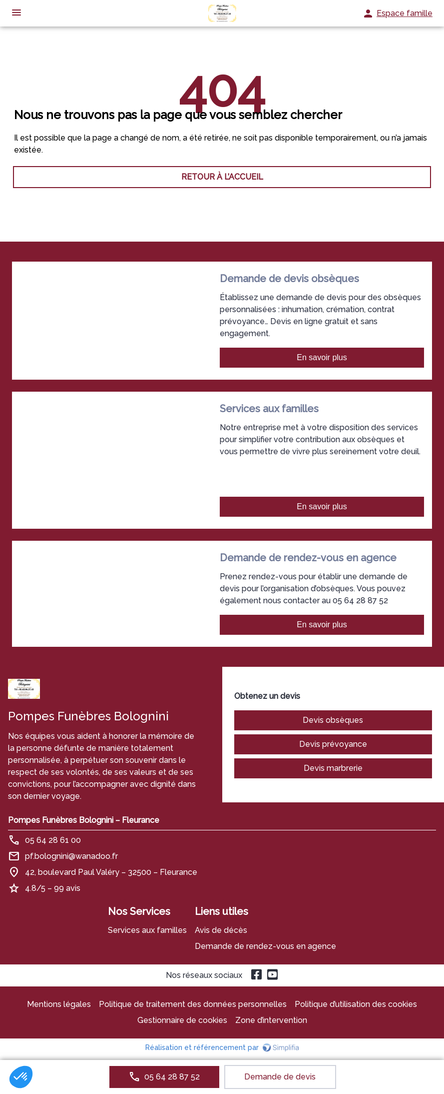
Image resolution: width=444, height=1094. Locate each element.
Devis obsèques (333, 720)
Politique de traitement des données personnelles (193, 1004)
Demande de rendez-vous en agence (265, 946)
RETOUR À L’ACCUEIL (222, 177)
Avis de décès (221, 930)
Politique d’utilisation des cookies (356, 1004)
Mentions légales (59, 1004)
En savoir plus (322, 357)
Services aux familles (147, 930)
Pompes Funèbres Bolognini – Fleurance (83, 820)
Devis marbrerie (333, 768)
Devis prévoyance (333, 744)
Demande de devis (280, 1076)
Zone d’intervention (271, 1020)
